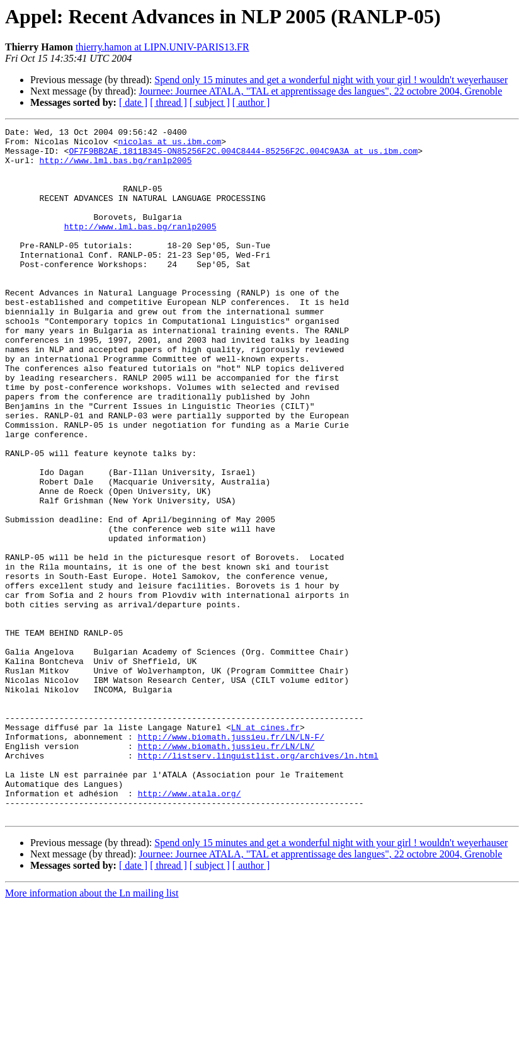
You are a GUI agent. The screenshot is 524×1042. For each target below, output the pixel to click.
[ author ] (251, 102)
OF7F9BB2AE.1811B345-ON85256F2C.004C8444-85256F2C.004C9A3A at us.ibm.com (243, 156)
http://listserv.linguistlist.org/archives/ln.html (258, 882)
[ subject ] (210, 102)
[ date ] (133, 102)
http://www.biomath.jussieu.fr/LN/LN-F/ (231, 859)
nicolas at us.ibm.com (169, 145)
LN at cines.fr (265, 848)
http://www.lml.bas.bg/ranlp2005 (116, 167)
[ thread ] (168, 102)
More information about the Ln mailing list (92, 1031)
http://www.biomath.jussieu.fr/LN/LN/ (226, 870)
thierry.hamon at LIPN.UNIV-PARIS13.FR (162, 47)
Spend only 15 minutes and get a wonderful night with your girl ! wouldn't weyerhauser (331, 79)
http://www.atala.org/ (189, 927)
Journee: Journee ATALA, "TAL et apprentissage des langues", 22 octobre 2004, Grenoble (320, 91)
